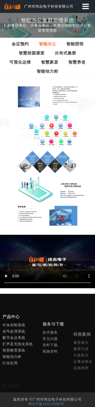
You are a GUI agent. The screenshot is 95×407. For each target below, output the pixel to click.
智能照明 (75, 44)
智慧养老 (77, 62)
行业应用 (10, 377)
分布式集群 (65, 53)
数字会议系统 (14, 352)
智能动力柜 (47, 71)
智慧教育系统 (14, 364)
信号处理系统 (14, 345)
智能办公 (47, 44)
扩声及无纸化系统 (18, 358)
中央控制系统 (14, 339)
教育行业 (81, 368)
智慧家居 (49, 62)
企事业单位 (82, 381)
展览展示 (81, 362)
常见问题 (50, 357)
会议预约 (20, 44)
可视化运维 (20, 62)
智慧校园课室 (32, 53)
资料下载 (50, 363)
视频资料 (50, 370)
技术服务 (50, 351)
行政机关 (81, 374)
